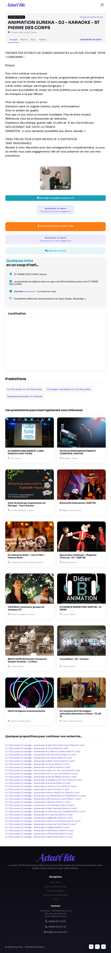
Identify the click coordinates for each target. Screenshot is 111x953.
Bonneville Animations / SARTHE (78, 503)
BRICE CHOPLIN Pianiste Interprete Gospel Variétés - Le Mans (27, 660)
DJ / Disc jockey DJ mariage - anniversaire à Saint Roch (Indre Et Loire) (39, 836)
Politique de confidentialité (56, 895)
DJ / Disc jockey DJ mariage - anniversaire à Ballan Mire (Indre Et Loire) (39, 817)
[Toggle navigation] (102, 4)
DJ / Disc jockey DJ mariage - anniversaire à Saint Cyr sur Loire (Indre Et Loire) (42, 770)
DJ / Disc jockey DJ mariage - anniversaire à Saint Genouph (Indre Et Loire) (41, 808)
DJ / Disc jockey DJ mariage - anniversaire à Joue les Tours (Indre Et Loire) (41, 786)
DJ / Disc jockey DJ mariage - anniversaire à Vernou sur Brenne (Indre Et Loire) (42, 821)
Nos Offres (55, 882)
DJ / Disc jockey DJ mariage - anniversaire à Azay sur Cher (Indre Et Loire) (40, 824)
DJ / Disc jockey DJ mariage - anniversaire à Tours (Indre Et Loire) (36, 748)
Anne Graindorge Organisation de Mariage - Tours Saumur (27, 504)
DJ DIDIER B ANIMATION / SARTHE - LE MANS (80, 608)
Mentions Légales (55, 890)
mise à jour (29, 291)
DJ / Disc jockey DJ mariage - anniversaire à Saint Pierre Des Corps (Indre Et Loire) (44, 745)
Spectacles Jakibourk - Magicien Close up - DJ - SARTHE (78, 556)
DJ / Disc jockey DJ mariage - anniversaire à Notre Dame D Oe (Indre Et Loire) (42, 792)
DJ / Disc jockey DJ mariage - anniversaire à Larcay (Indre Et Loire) (37, 764)
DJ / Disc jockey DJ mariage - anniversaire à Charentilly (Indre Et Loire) (39, 833)
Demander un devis (90, 39)
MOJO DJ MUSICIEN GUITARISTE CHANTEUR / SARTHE (78, 452)
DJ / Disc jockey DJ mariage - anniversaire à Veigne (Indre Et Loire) (37, 827)
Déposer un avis (55, 250)
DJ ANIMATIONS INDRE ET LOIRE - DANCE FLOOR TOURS (26, 452)
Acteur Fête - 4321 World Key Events (28, 947)
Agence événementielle (55, 886)
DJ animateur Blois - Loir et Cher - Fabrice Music (26, 556)
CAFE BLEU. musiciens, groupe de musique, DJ (26, 608)
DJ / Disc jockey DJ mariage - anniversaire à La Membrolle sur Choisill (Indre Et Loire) (45, 795)
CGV (55, 899)
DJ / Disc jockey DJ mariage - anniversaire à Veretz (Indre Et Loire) (37, 789)
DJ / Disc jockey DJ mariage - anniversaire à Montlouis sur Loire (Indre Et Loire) (43, 798)
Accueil (13, 39)
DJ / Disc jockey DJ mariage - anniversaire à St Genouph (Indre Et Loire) (39, 805)
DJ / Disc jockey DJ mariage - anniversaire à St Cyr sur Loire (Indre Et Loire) (41, 773)
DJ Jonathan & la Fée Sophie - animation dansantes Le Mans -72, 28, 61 (80, 714)
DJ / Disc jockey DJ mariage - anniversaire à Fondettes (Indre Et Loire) (39, 814)
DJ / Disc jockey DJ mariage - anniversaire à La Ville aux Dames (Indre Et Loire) (42, 751)
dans (24, 389)
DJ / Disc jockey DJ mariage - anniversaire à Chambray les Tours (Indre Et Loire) (43, 780)
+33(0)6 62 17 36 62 (57, 921)
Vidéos (42, 39)
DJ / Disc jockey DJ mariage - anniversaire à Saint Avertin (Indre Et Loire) (40, 761)
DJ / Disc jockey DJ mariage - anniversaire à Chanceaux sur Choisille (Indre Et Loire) (45, 811)
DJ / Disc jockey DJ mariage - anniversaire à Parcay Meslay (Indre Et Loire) (41, 776)
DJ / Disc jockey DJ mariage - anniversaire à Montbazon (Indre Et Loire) (39, 830)
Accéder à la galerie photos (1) (55, 198)
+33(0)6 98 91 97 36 (57, 927)
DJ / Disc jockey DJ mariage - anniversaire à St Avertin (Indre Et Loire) (38, 757)
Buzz (33, 39)
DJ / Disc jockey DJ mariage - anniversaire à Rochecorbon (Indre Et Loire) (40, 754)
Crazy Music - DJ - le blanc (74, 659)
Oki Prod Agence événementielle (26, 711)
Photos (24, 39)
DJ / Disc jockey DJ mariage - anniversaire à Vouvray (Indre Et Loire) (38, 783)
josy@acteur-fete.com (56, 932)
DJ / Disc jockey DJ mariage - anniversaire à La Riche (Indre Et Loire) (37, 767)
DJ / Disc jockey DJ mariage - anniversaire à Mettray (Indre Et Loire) (37, 802)
